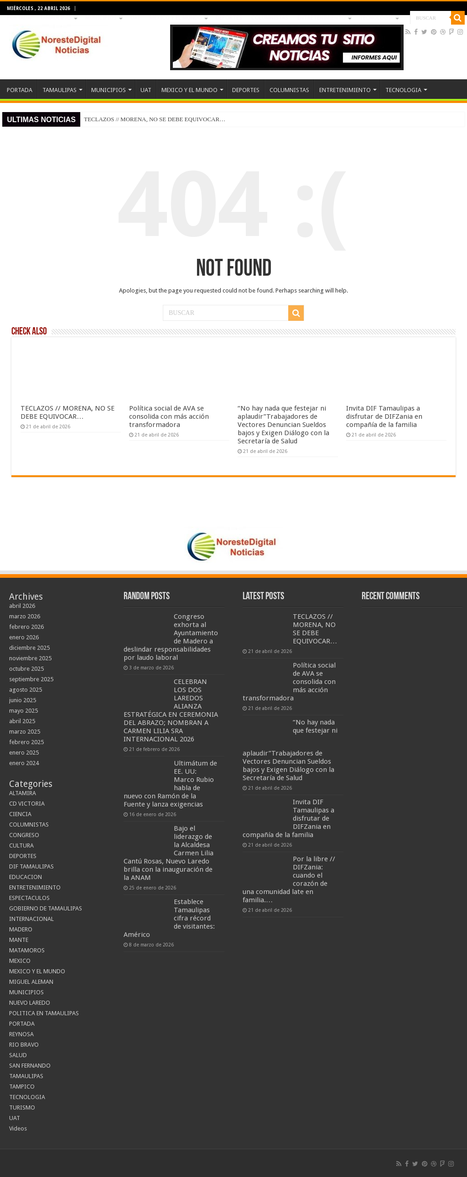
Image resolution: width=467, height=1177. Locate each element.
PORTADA (19, 18)
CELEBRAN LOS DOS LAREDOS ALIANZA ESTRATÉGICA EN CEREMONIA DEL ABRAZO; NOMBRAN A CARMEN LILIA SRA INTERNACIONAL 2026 (171, 710)
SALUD (18, 1055)
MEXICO (20, 960)
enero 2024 (24, 763)
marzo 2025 (24, 731)
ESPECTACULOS (29, 897)
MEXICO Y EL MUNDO (176, 18)
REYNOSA (21, 1034)
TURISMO (22, 1107)
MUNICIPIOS (101, 18)
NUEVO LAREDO (29, 1002)
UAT (135, 18)
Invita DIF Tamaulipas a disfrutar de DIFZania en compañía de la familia (384, 416)
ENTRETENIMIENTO (321, 18)
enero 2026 (24, 637)
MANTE (18, 939)
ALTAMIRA (22, 793)
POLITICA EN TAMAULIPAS (44, 1013)
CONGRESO (24, 835)
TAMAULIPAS (56, 18)
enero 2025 (24, 752)
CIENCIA (20, 814)
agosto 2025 (25, 689)
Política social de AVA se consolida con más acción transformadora (169, 416)
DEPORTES (229, 18)
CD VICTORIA (27, 803)
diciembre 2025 (29, 647)
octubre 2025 (26, 668)
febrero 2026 (26, 626)
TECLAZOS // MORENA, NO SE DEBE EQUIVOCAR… (154, 119)
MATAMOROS (27, 950)
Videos (18, 1128)
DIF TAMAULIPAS (31, 866)
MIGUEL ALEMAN (31, 981)
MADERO (20, 929)
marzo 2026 (24, 616)
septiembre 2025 (31, 679)
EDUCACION (25, 877)
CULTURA (21, 845)
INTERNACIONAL (31, 918)
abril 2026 (22, 605)
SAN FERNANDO (30, 1065)
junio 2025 (22, 700)
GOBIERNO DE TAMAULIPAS (45, 908)
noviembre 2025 (30, 658)
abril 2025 (22, 721)
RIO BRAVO (24, 1044)
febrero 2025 (26, 742)
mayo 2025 (23, 710)
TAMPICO (22, 1086)
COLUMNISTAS (269, 18)
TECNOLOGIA (376, 18)
